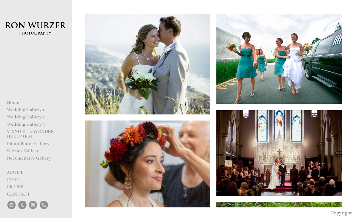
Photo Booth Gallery (28, 143)
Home (13, 102)
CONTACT (18, 194)
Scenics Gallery (23, 151)
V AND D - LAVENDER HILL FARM (30, 133)
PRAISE (15, 187)
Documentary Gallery (29, 158)
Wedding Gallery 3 (26, 124)
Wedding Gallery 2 (26, 117)
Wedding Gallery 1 (26, 109)
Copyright (341, 213)
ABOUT (15, 172)
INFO (13, 179)
